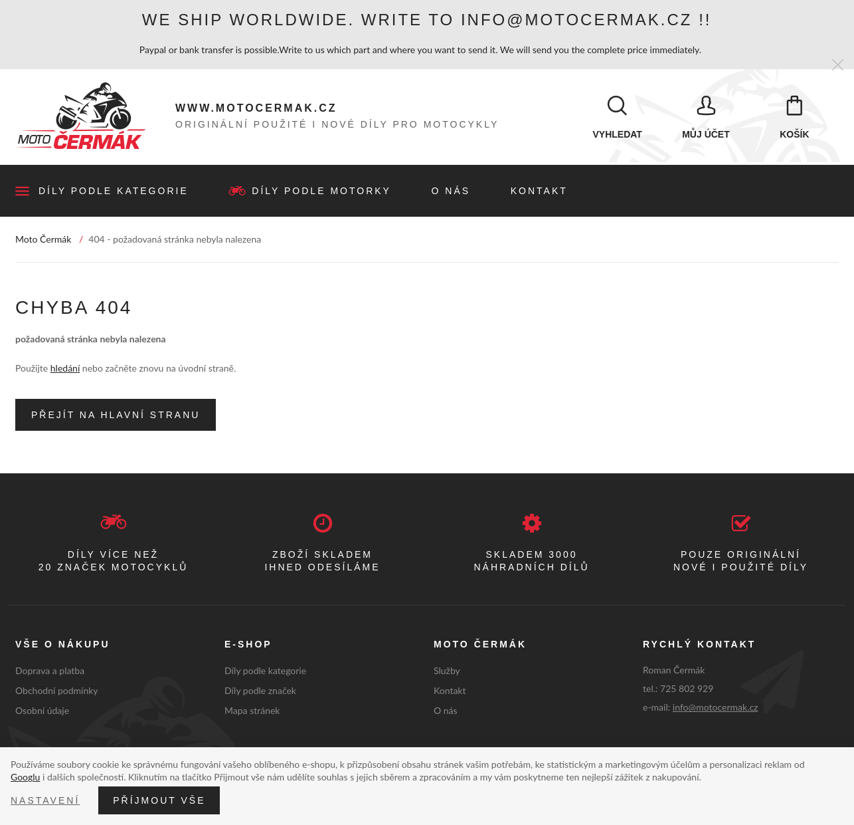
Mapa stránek (252, 711)
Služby (447, 671)
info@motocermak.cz (715, 708)
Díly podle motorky (321, 191)
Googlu (25, 776)
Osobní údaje (42, 711)
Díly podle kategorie (114, 191)
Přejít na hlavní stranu (115, 415)
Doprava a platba (49, 671)
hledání (65, 368)
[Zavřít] (838, 65)
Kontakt (539, 191)
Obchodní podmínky (56, 691)
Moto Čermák (43, 239)
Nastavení (45, 800)
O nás (451, 191)
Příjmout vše (159, 800)
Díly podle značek (260, 691)
